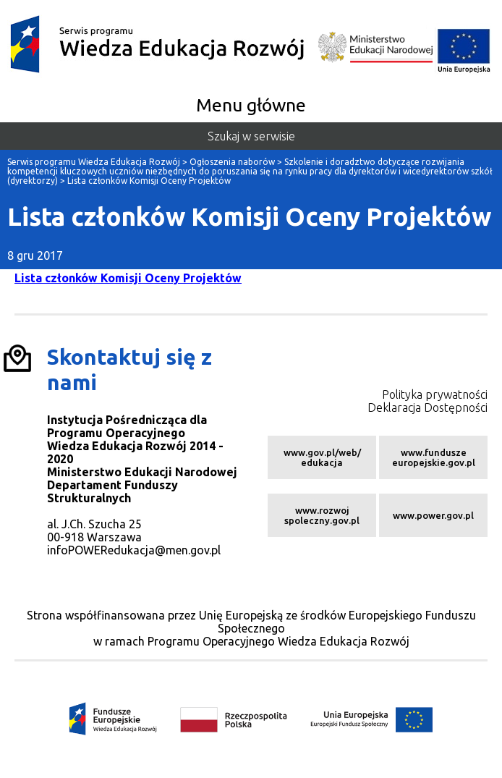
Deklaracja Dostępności (427, 407)
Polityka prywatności (435, 394)
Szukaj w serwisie (251, 136)
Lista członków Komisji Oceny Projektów (128, 277)
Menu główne (251, 105)
